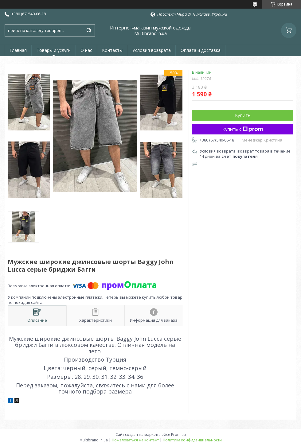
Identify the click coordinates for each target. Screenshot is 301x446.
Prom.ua (178, 434)
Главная (18, 50)
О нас (86, 50)
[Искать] (89, 30)
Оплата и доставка (201, 50)
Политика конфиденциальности (192, 440)
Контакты (112, 50)
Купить (243, 115)
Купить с (242, 129)
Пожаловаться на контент (135, 440)
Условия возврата (151, 50)
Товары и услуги (54, 50)
